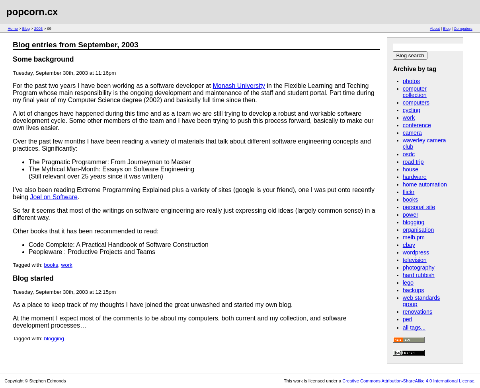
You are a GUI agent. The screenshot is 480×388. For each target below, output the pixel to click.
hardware (415, 177)
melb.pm (414, 237)
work (66, 265)
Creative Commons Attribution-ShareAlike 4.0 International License (408, 380)
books (51, 265)
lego (408, 282)
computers (416, 102)
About (435, 28)
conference (417, 125)
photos (411, 81)
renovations (417, 311)
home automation (425, 184)
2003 (38, 28)
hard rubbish (419, 275)
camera (412, 133)
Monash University (239, 85)
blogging (54, 338)
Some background (43, 59)
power (410, 214)
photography (419, 267)
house (410, 169)
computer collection (415, 91)
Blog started (33, 278)
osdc (409, 154)
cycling (411, 110)
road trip (413, 162)
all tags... (414, 327)
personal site (419, 207)
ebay (409, 245)
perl (407, 319)
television (415, 260)
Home (13, 28)
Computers (463, 28)
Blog (26, 28)
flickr (409, 192)
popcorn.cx (32, 11)
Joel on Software (54, 197)
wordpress (416, 252)
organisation (418, 230)
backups (413, 290)
